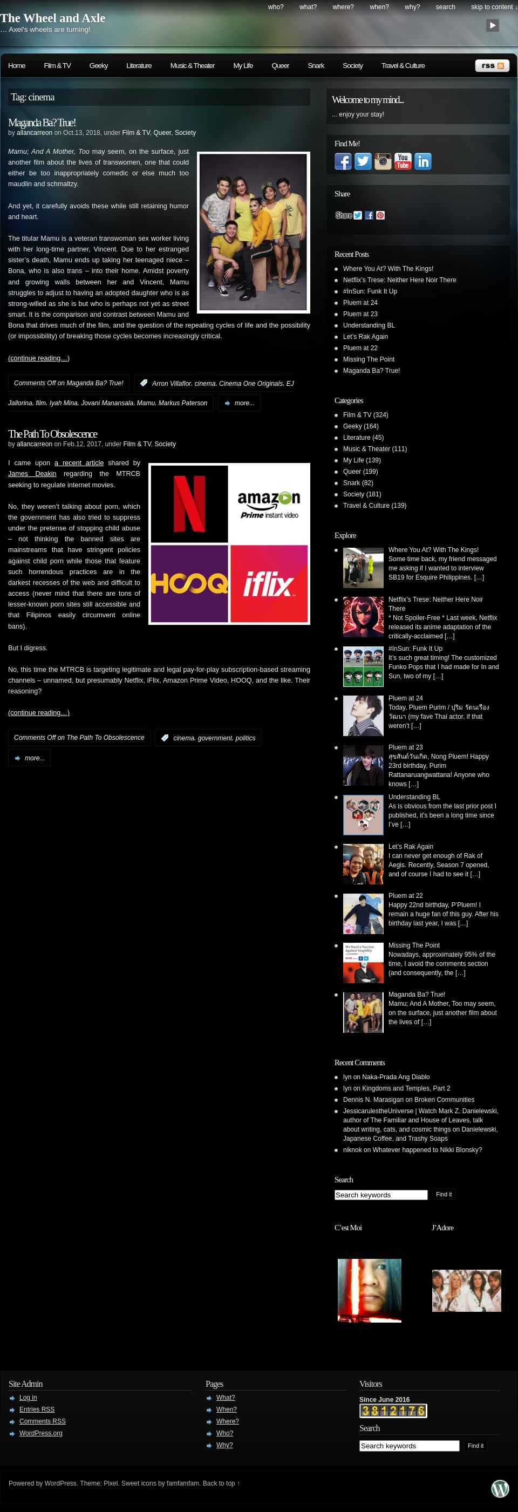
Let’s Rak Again (365, 336)
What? (308, 7)
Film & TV (57, 66)
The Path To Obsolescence (52, 434)
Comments (42, 1421)
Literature (138, 66)
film (41, 403)
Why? (412, 7)
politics (246, 738)
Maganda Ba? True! (42, 122)
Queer (280, 66)
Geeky (99, 66)
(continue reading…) (39, 358)
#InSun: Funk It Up (370, 291)
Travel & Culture (403, 66)
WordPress (61, 1483)
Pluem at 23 (360, 314)
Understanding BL (369, 325)
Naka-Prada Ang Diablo (396, 1077)
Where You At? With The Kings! (388, 269)
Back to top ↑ (221, 1483)
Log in (28, 1397)
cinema (205, 383)
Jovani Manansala (107, 403)
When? (379, 7)
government (215, 738)
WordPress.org (41, 1433)
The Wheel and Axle (52, 18)
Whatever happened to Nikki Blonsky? (427, 1150)
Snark (316, 66)
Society (353, 66)
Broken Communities (444, 1100)
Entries (36, 1409)
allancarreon (34, 133)
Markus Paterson (183, 403)
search (445, 7)
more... (245, 403)
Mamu (146, 403)
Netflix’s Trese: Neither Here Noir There (399, 280)
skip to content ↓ (494, 7)
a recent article (79, 463)
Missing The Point (368, 359)
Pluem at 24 (360, 303)
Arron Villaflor (171, 383)
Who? (276, 7)
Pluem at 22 (360, 348)
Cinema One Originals (251, 383)
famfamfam (183, 1483)
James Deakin (32, 474)
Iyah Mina (64, 403)
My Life (243, 66)
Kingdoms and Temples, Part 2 (406, 1088)
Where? (343, 7)
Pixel (111, 1483)
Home (16, 66)
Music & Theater (193, 66)
